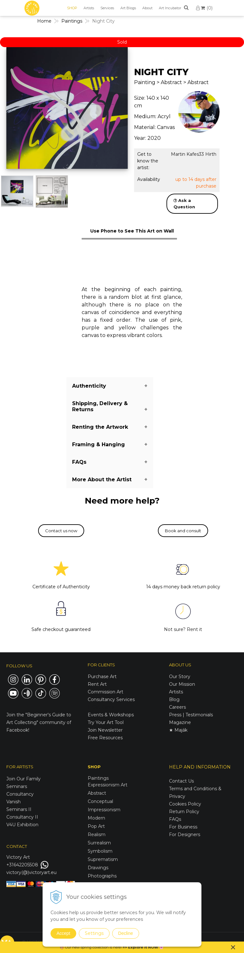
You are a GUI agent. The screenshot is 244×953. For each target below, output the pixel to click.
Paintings (98, 778)
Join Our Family (23, 779)
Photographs (102, 876)
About (147, 8)
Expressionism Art (107, 785)
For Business (184, 827)
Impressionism (104, 810)
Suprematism (103, 859)
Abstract (97, 793)
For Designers (184, 834)
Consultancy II (22, 817)
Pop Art (96, 826)
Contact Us (181, 781)
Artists (89, 8)
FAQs (175, 819)
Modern (96, 818)
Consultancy (20, 794)
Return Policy (184, 811)
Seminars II (18, 809)
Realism (96, 834)
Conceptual (100, 801)
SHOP (72, 8)
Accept (63, 933)
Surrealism (99, 843)
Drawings (98, 868)
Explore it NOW (143, 947)
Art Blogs (128, 8)
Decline (125, 933)
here (117, 947)
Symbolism (100, 851)
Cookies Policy (185, 804)
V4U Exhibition (22, 825)
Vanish (13, 802)
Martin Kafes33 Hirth (193, 154)
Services (107, 8)
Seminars (16, 786)
